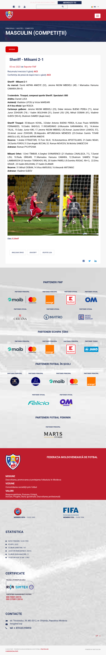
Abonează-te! (69, 3)
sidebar (12, 49)
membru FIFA (68, 517)
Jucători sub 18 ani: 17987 (19, 558)
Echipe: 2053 (13, 544)
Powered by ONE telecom (92, 649)
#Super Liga (47, 252)
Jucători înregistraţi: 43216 (20, 551)
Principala (10, 28)
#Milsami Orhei (18, 252)
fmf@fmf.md (16, 624)
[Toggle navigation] (97, 16)
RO (93, 7)
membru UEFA (19, 517)
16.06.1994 (80, 517)
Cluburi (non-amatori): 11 (19, 554)
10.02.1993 (31, 517)
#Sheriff (33, 252)
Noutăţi (19, 28)
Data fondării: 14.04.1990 (18, 541)
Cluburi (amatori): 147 (17, 548)
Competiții (29, 28)
